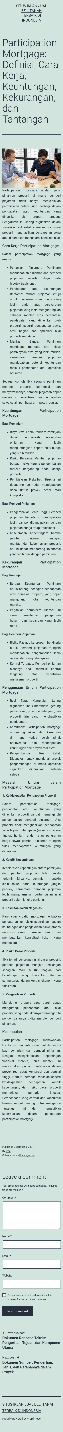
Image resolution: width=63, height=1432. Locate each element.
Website (7, 1275)
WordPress (34, 1418)
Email (6, 1255)
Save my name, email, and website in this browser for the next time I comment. (30, 1297)
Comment (9, 1197)
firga (8, 1151)
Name (7, 1236)
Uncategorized (27, 1155)
